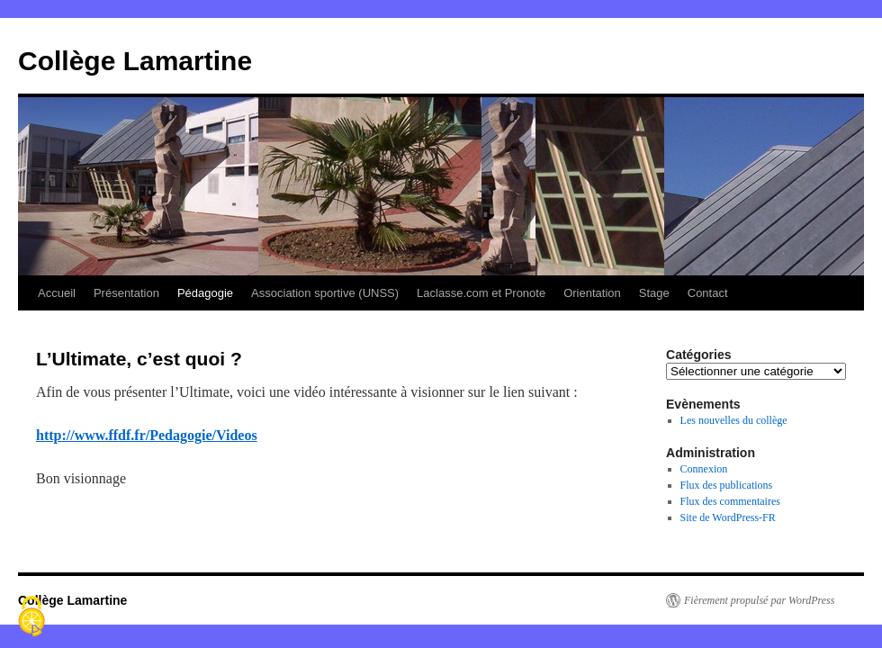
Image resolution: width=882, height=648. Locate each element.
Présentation (126, 293)
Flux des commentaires (730, 501)
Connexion (704, 469)
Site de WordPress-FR (728, 517)
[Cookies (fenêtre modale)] (31, 617)
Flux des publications (726, 485)
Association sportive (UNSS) (325, 293)
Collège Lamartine (135, 61)
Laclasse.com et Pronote (481, 293)
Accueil (57, 293)
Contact (708, 293)
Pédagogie (205, 293)
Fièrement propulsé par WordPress (759, 600)
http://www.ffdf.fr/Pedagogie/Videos (146, 435)
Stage (654, 293)
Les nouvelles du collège (734, 420)
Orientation (592, 293)
